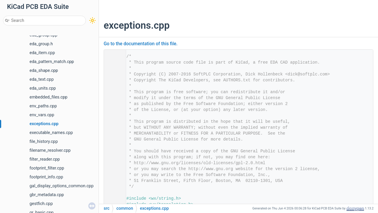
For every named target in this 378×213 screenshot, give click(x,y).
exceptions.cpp (44, 123)
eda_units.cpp (43, 88)
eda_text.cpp (42, 79)
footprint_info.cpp (46, 177)
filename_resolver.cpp (50, 150)
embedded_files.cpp (48, 97)
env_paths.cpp (43, 106)
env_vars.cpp (42, 114)
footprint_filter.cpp (47, 168)
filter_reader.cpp (45, 159)
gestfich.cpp (41, 203)
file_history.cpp (44, 141)
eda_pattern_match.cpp (52, 61)
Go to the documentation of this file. (140, 43)
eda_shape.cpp (44, 70)
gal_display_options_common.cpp (62, 185)
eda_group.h (41, 43)
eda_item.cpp (42, 52)
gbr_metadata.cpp (47, 194)
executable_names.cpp (51, 132)
